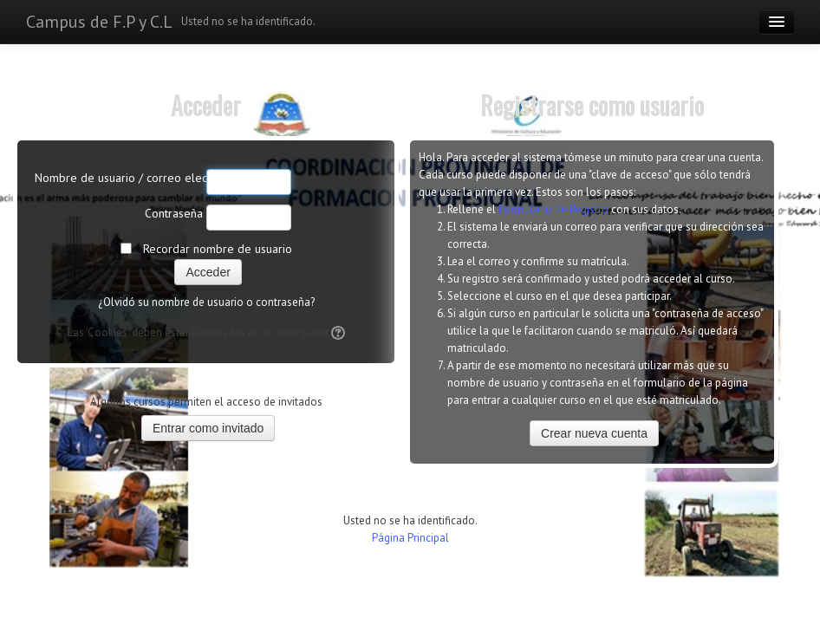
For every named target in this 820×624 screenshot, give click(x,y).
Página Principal (410, 537)
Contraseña (174, 213)
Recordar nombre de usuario (217, 249)
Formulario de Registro (553, 209)
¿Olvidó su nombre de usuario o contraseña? (206, 302)
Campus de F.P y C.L (99, 21)
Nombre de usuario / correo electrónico (119, 177)
